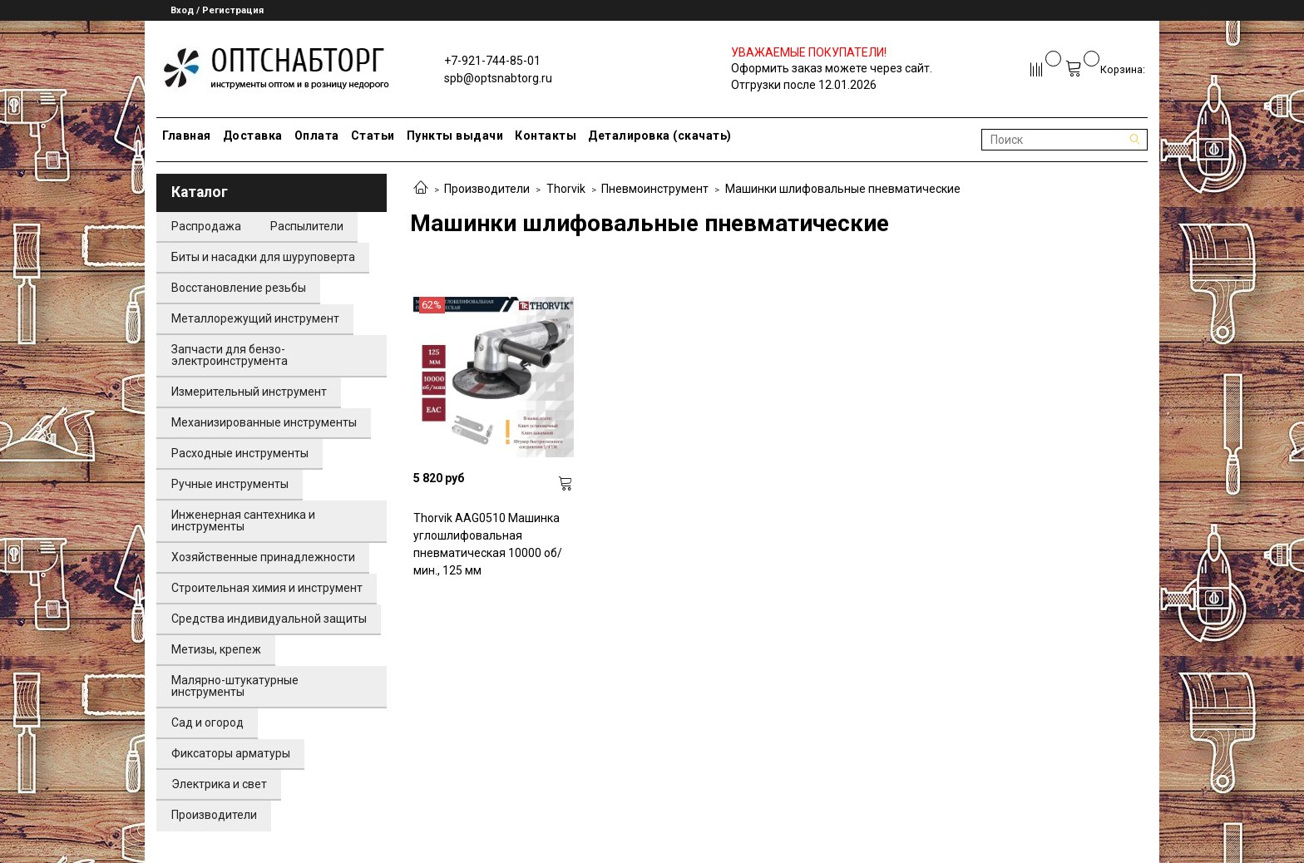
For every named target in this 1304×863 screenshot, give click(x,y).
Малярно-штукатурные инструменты (235, 685)
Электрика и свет (219, 784)
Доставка (253, 135)
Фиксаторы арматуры (230, 753)
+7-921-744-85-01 (492, 60)
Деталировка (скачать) (660, 135)
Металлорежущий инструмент (255, 318)
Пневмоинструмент (655, 188)
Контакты (545, 135)
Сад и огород (207, 722)
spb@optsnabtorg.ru (498, 78)
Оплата (316, 135)
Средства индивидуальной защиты (269, 618)
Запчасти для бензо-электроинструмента (229, 355)
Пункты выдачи (455, 135)
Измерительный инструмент (249, 391)
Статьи (373, 135)
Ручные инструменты (230, 484)
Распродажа (206, 226)
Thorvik (565, 188)
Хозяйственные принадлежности (263, 557)
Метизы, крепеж (216, 649)
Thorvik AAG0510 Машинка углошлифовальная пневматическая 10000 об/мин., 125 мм (487, 544)
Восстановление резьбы (238, 287)
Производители (487, 188)
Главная (186, 135)
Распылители (306, 226)
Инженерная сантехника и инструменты (243, 520)
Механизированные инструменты (264, 422)
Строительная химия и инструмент (267, 587)
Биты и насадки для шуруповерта (263, 257)
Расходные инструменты (240, 453)
